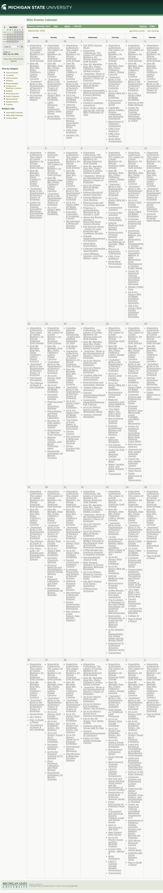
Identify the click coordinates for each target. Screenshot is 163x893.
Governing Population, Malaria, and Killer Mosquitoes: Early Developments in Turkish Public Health (135, 239)
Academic (10, 75)
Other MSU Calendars (14, 115)
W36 (4, 34)
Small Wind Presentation (54, 117)
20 (10, 39)
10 (20, 34)
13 (10, 37)
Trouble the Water (114, 460)
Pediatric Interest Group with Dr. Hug (93, 727)
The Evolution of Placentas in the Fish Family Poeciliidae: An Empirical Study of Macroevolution (116, 606)
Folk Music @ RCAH (72, 347)
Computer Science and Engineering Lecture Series (134, 223)
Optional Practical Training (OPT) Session (70, 585)
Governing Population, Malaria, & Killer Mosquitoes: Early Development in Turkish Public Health (135, 259)
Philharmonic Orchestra (90, 589)
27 (10, 41)
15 (15, 37)
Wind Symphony (114, 857)
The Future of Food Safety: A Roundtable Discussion (72, 424)
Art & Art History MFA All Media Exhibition (53, 96)
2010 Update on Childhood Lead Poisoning (115, 713)
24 (20, 39)
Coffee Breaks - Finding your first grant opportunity (116, 593)
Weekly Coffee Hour (135, 288)
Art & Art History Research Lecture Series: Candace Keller (92, 575)
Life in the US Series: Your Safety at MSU (93, 720)
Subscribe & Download (13, 59)
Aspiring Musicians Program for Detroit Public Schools (72, 110)
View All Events (12, 73)
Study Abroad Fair (115, 758)
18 (22, 37)
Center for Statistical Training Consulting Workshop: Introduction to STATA (134, 114)
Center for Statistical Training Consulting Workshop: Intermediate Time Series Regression (36, 210)
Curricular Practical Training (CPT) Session (55, 755)
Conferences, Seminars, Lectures (13, 87)
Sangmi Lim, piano (72, 136)
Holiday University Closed (52, 154)
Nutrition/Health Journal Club (91, 558)
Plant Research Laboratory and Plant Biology (53, 581)
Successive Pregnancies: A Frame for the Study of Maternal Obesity (116, 621)
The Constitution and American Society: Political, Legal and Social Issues (116, 815)
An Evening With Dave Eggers (36, 97)
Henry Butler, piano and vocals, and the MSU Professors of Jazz (93, 111)
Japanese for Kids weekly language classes (135, 452)
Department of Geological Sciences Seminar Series (116, 646)
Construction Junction (115, 208)
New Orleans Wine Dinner (115, 833)
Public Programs (12, 96)
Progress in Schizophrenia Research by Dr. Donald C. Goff (91, 211)
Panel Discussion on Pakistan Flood (116, 804)
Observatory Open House (134, 469)
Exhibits (9, 91)
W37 (4, 37)
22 (15, 39)
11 (22, 34)
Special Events (12, 99)
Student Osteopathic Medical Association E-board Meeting (94, 92)
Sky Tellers (35, 717)
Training (9, 104)
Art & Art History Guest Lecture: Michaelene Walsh (93, 409)
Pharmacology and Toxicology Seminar (93, 203)
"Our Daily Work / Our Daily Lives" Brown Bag (114, 412)
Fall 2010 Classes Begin (92, 46)
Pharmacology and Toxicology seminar (93, 383)
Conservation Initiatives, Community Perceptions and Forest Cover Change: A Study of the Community (135, 578)
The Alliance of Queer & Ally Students (37, 385)
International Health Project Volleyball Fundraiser (153, 206)
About (31, 884)
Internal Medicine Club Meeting (92, 198)
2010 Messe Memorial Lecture (134, 842)
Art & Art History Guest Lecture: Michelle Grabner (115, 841)
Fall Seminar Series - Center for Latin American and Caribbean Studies (93, 230)
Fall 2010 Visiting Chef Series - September (92, 583)
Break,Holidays (12, 84)
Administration (12, 78)
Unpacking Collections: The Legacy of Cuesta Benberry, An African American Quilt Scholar (37, 53)
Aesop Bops (36, 714)
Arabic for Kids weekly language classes (116, 453)
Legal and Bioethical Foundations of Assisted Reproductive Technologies (135, 750)
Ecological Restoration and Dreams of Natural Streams (72, 573)
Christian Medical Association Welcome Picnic (72, 122)
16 (17, 37)
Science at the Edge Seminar (135, 103)
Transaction (114, 266)
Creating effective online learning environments (92, 377)
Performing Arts (12, 94)
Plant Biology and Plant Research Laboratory (54, 414)
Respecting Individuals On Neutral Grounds (55, 454)
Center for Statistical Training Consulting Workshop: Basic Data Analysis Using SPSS (134, 434)
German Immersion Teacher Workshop (152, 381)
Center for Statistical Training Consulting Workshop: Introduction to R (134, 811)
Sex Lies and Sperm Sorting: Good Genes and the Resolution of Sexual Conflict (116, 784)
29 (7, 32)
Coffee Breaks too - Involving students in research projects (94, 552)
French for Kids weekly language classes (134, 462)
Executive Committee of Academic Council (72, 215)
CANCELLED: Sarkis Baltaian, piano (135, 856)
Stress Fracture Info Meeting (73, 448)
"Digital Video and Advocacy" (92, 388)
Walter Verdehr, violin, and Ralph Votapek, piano (116, 467)
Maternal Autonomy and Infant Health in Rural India (116, 402)
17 (20, 37)
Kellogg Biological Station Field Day (93, 193)
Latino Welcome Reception (113, 439)
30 (10, 32)
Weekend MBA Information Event (153, 544)
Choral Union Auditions (90, 98)
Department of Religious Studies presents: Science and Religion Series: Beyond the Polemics (135, 829)
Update (14, 61)
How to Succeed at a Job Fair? (115, 827)
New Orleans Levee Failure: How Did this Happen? (73, 616)
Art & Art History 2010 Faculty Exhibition (134, 203)
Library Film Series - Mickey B (116, 851)
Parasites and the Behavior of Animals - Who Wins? (116, 242)
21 (12, 39)
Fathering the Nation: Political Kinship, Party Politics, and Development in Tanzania (135, 795)
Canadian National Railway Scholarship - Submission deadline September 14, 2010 (73, 335)
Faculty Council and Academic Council (72, 563)
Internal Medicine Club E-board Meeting (116, 226)
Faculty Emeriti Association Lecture (134, 602)
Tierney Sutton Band (134, 849)
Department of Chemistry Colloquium (116, 123)
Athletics (9, 81)
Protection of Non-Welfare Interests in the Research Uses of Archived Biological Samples (93, 543)
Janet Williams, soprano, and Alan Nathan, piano (93, 255)
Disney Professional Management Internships (73, 605)
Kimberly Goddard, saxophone (93, 104)
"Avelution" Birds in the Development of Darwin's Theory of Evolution (37, 87)
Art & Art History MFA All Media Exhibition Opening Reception (134, 297)
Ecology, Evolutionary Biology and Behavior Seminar (115, 430)
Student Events (12, 102)
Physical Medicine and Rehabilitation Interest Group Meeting (55, 569)
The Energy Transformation (116, 445)
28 (12, 41)
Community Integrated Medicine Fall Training (93, 402)
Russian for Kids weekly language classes (53, 424)
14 (12, 37)
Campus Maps (11, 118)
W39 (4, 41)
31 (12, 32)
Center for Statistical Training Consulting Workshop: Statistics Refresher (134, 277)
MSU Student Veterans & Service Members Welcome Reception (93, 565)
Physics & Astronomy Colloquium (114, 251)
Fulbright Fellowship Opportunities (94, 249)
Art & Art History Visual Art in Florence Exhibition (72, 739)
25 (22, 39)
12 (7, 37)
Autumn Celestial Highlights (92, 415)
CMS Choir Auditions (71, 131)
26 (7, 41)
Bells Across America (135, 445)
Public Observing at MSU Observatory (135, 476)
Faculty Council (70, 432)
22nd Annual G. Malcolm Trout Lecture (54, 432)
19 (7, 39)
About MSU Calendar (14, 113)
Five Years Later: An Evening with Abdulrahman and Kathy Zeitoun (37, 554)
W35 (4, 32)
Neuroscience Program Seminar (115, 234)
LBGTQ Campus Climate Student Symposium (114, 865)
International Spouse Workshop (72, 748)
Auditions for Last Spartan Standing (135, 610)
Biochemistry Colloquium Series (115, 102)
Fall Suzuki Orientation (36, 379)
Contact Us (38, 884)
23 (17, 39)
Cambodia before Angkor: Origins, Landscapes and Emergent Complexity (116, 113)
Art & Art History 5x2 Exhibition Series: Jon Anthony (53, 725)
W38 (4, 39)
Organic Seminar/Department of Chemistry (94, 238)
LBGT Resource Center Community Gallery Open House (54, 108)
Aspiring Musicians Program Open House (153, 217)
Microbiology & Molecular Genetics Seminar (73, 224)
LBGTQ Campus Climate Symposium (114, 772)
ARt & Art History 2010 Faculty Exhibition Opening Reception (134, 311)
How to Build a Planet (135, 619)
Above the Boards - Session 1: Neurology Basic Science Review (93, 220)
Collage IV (133, 616)
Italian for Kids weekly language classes (92, 740)
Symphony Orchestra (152, 551)
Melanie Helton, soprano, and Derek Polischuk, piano (54, 443)
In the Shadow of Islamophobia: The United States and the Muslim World (116, 635)
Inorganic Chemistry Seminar (52, 396)
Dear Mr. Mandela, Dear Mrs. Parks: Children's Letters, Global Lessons (35, 71)
